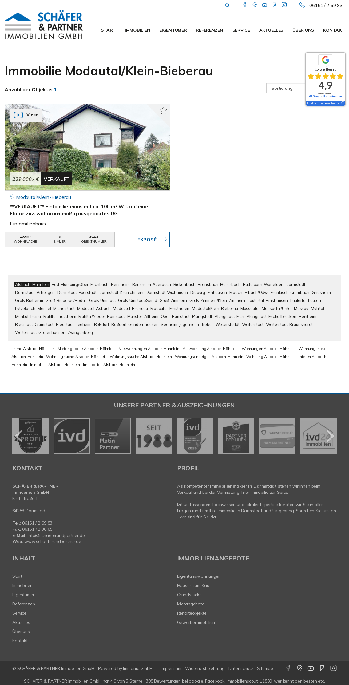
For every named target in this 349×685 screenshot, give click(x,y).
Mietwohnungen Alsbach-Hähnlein (149, 348)
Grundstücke (189, 594)
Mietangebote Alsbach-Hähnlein (87, 348)
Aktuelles (271, 30)
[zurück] (19, 436)
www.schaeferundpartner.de (52, 541)
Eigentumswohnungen (199, 576)
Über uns (303, 30)
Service (241, 30)
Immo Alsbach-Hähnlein (33, 348)
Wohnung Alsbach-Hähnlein (271, 356)
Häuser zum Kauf (194, 585)
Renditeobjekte (192, 613)
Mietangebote (191, 604)
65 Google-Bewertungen (325, 96)
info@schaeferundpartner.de (56, 535)
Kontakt (333, 30)
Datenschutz (241, 668)
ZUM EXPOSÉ (149, 239)
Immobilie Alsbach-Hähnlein (55, 364)
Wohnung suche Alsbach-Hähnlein (76, 356)
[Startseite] (44, 24)
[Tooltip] (342, 103)
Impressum (171, 668)
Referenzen (209, 30)
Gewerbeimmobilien (196, 622)
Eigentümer (173, 30)
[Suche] (227, 5)
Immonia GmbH (138, 668)
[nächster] (330, 436)
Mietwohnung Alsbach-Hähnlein (210, 348)
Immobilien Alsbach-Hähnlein (109, 364)
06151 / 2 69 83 (326, 5)
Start (108, 30)
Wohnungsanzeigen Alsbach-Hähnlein (209, 356)
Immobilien (137, 30)
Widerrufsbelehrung (205, 668)
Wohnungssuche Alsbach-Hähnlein (141, 356)
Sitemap (265, 668)
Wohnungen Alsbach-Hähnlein (268, 348)
